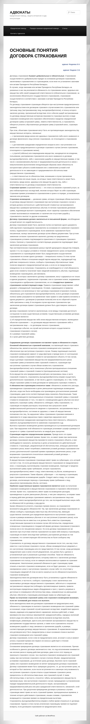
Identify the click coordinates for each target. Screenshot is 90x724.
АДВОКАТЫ (20, 12)
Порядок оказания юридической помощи (44, 28)
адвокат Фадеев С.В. (71, 70)
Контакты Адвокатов (17, 33)
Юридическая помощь (18, 28)
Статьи (64, 28)
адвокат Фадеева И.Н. (71, 64)
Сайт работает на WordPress (45, 716)
